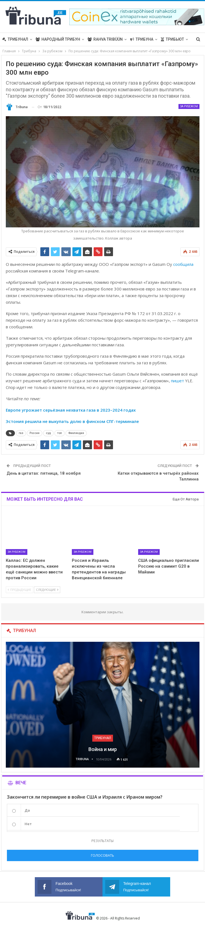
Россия (35, 433)
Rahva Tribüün (105, 39)
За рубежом (189, 106)
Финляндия (76, 433)
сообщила (183, 264)
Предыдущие (19, 590)
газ (21, 433)
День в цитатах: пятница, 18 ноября (44, 473)
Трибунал (15, 39)
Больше (169, 39)
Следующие (47, 590)
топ (59, 433)
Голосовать (102, 855)
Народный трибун (58, 39)
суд (48, 433)
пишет (177, 380)
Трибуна (141, 39)
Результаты (102, 840)
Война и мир (102, 749)
